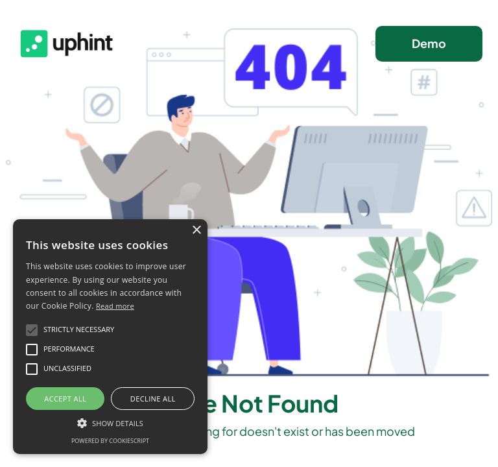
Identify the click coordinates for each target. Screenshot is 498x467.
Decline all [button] (153, 398)
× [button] (196, 230)
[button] (110, 422)
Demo (429, 43)
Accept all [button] (65, 398)
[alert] (110, 336)
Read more (115, 306)
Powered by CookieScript (110, 441)
